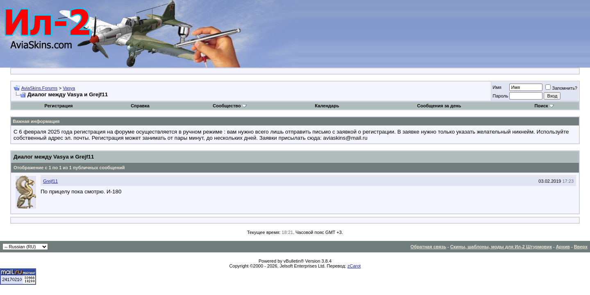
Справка (140, 105)
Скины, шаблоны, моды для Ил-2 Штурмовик (501, 246)
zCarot (354, 265)
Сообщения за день (439, 105)
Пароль (500, 95)
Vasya (69, 88)
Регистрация (59, 105)
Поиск (544, 105)
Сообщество (229, 105)
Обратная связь (428, 246)
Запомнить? (561, 88)
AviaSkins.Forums (39, 88)
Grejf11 (50, 181)
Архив (563, 246)
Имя (496, 87)
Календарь (327, 105)
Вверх (581, 246)
